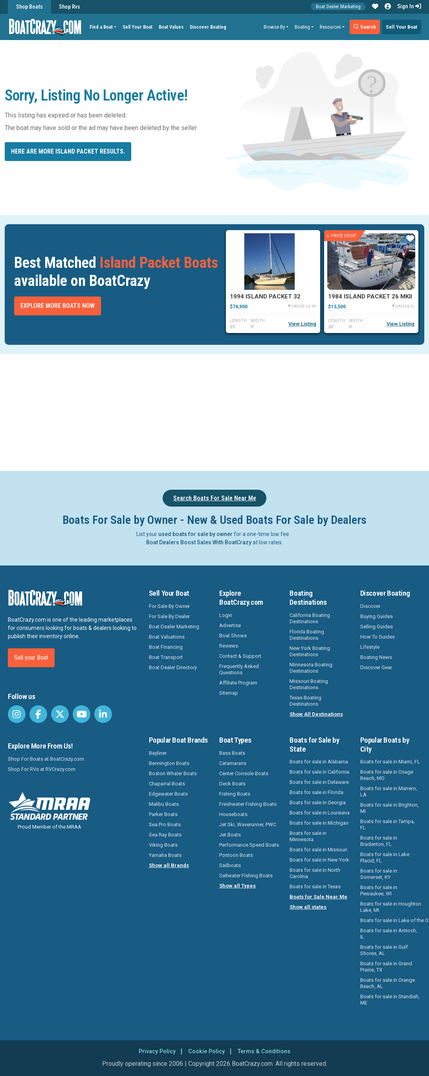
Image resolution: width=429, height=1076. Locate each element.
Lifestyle (370, 647)
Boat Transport (166, 657)
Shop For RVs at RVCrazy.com (41, 769)
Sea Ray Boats (165, 835)
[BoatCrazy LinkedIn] (103, 714)
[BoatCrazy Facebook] (38, 714)
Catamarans (232, 763)
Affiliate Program (238, 683)
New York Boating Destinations (310, 651)
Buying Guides (376, 616)
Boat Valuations (167, 637)
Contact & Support (240, 656)
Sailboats (230, 865)
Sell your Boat (31, 657)
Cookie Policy (206, 1051)
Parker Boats (163, 814)
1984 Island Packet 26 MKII (370, 296)
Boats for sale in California (319, 772)
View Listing (302, 323)
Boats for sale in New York (319, 860)
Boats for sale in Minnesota (308, 836)
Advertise (230, 625)
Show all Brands (169, 865)
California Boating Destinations (310, 618)
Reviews (228, 646)
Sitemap (228, 693)
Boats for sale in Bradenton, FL (378, 841)
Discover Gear (376, 667)
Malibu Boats (164, 804)
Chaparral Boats (167, 784)
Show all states (308, 907)
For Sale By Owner (169, 606)
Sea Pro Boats (165, 824)
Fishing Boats (234, 794)
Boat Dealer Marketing (338, 6)
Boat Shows (233, 636)
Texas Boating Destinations (305, 701)
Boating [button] (302, 27)
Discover (370, 606)
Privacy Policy (153, 1051)
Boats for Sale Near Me (318, 897)
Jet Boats (230, 835)
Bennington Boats (169, 763)
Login (225, 615)
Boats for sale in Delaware (319, 782)
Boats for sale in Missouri (318, 850)
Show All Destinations (316, 714)
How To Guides (377, 637)
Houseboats (233, 814)
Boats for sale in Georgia (318, 802)
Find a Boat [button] (103, 27)
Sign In (409, 6)
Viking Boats (163, 845)
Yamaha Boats (165, 855)
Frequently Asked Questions (239, 669)
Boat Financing (166, 647)
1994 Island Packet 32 (265, 296)
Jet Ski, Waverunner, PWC (247, 824)
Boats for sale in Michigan (319, 823)
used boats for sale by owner (195, 534)
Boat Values (173, 27)
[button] (375, 6)
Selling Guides (376, 626)
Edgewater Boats (168, 794)
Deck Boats (232, 784)
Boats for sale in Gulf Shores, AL (384, 950)
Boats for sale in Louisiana (320, 813)
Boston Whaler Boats (173, 773)
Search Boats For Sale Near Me (214, 498)
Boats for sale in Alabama (319, 762)
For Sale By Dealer (169, 616)
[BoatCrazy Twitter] (60, 714)
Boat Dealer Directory (173, 667)
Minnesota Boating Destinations (311, 668)
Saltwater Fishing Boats (246, 875)
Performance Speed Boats (249, 845)
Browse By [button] (274, 27)
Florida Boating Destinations (307, 635)
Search (365, 27)
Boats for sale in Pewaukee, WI (378, 890)
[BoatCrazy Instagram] (17, 714)
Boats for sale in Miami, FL (390, 762)
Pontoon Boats (236, 855)
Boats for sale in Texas (315, 886)
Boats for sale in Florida (316, 792)
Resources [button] (330, 27)
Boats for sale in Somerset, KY (378, 874)
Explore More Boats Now (57, 305)
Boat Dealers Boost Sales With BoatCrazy (198, 542)
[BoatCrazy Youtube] (81, 714)
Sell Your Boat (140, 27)
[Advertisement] (219, 411)
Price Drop (341, 235)
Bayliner (158, 753)
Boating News (376, 657)
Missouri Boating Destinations (309, 684)
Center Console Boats (243, 773)
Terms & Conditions (267, 1051)
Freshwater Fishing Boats (248, 804)
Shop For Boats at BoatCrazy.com (46, 759)
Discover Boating (210, 27)
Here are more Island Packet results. (68, 151)
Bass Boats (232, 753)
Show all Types (237, 886)
